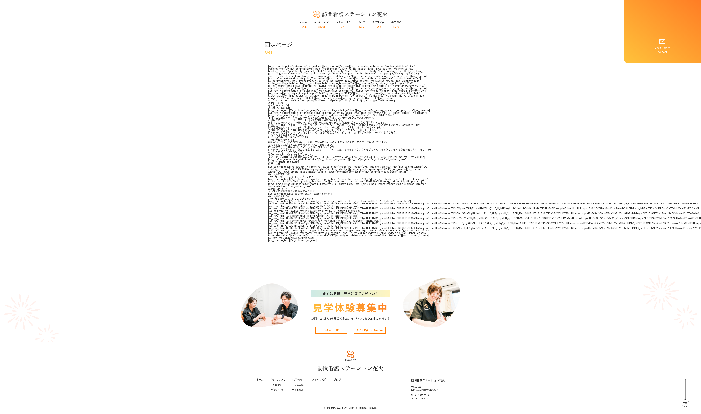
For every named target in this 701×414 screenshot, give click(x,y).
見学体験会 (298, 385)
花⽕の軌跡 (277, 389)
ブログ (337, 379)
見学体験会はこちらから (369, 330)
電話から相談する (278, 188)
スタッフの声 (331, 330)
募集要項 (297, 389)
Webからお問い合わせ (280, 174)
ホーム (260, 379)
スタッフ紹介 (319, 379)
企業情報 (276, 385)
